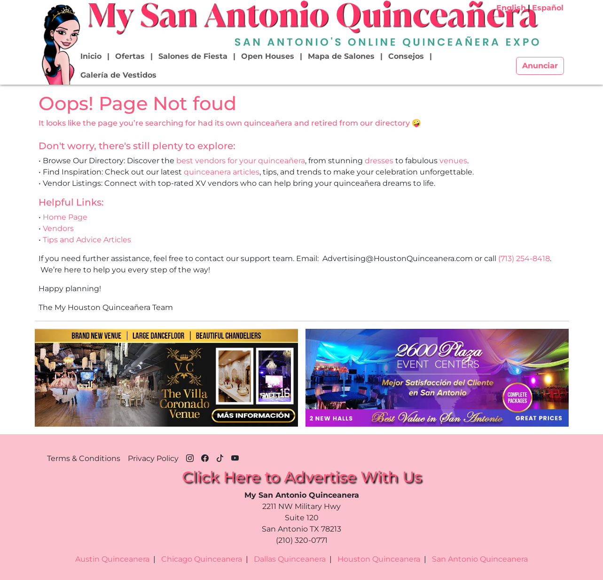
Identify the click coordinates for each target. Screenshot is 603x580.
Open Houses (267, 56)
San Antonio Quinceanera (480, 559)
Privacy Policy (153, 458)
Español (548, 7)
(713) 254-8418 (524, 258)
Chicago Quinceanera (201, 559)
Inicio (91, 56)
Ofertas (130, 56)
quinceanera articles (221, 171)
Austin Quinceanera (112, 559)
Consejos (406, 56)
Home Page (65, 217)
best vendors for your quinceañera (240, 160)
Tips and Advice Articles (87, 239)
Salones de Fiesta (192, 56)
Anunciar (540, 65)
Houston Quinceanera (378, 559)
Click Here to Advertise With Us (302, 477)
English (511, 7)
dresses (379, 160)
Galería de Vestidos (118, 75)
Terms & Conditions (83, 458)
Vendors (58, 228)
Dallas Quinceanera (290, 559)
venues (453, 160)
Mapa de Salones (341, 56)
